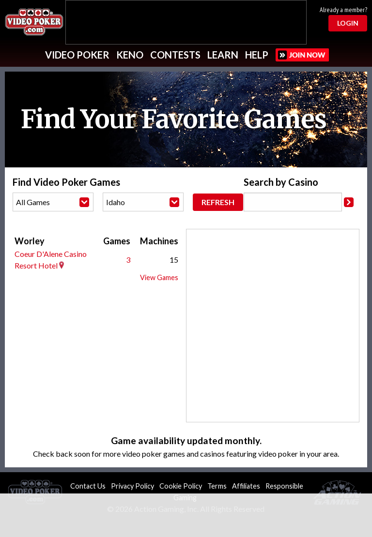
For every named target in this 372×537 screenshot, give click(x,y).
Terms (217, 486)
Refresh (218, 202)
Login (347, 23)
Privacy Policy (132, 486)
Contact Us (88, 486)
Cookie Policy (180, 486)
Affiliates (246, 486)
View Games (159, 277)
